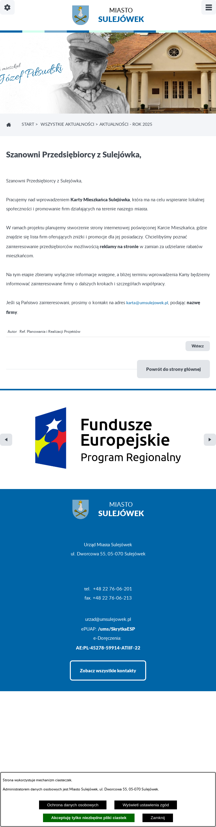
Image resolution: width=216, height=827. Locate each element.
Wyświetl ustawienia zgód (146, 805)
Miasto (121, 16)
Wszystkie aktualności (67, 124)
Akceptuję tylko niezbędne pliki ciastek (89, 817)
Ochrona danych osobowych (72, 805)
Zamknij (158, 817)
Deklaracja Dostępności (29, 764)
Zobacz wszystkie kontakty (108, 623)
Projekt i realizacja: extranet (33, 752)
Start (28, 124)
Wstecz (198, 346)
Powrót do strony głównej (173, 369)
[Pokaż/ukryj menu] (208, 7)
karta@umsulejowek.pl (147, 302)
